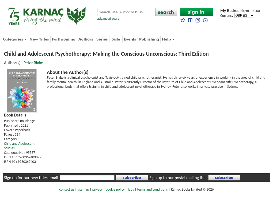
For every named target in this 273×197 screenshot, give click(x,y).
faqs (131, 189)
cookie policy (115, 189)
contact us (66, 189)
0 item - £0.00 (240, 11)
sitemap (83, 189)
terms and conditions (152, 189)
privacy (97, 189)
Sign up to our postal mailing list (177, 177)
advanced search (109, 18)
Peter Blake (33, 62)
